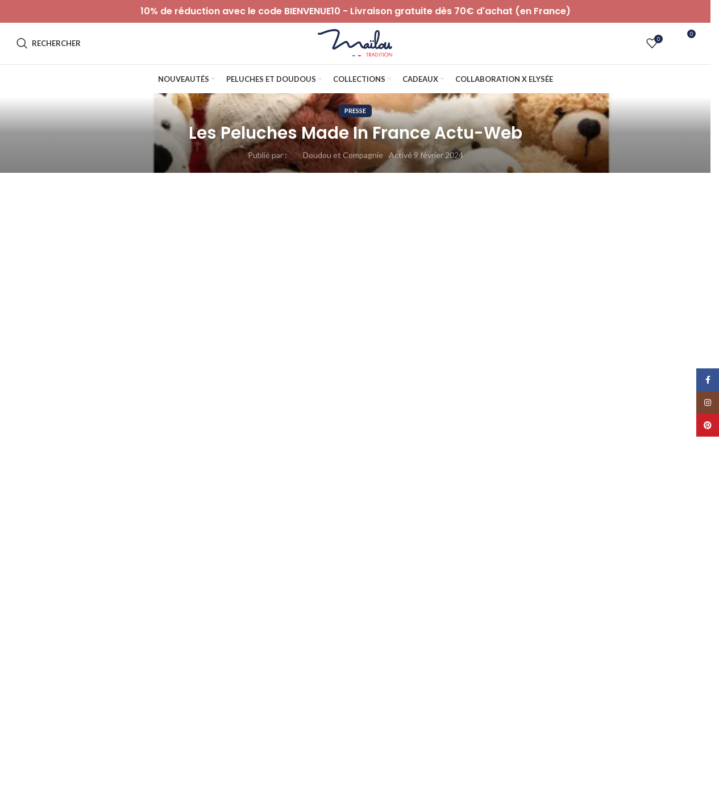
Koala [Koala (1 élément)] (37, 608)
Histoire (378, 720)
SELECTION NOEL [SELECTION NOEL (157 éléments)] (441, 608)
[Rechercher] (48, 52)
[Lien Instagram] (707, 402)
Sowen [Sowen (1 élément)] (39, 625)
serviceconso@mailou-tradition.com (79, 726)
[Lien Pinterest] (707, 425)
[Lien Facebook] (707, 379)
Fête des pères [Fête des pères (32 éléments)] (493, 590)
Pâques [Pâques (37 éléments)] (319, 608)
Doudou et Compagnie (343, 172)
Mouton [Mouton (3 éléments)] (222, 608)
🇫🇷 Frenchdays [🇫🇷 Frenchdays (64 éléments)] (196, 625)
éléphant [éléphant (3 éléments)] (132, 625)
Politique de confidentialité (238, 701)
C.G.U (200, 740)
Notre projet (386, 701)
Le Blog (551, 681)
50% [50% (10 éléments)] (167, 590)
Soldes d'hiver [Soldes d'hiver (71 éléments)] (571, 608)
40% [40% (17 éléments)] (124, 590)
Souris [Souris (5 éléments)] (630, 608)
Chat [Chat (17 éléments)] (307, 590)
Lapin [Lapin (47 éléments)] (81, 608)
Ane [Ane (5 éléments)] (208, 590)
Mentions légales (220, 760)
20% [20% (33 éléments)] (37, 590)
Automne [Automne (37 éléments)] (256, 590)
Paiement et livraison (227, 681)
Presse (355, 128)
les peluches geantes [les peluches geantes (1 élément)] (150, 608)
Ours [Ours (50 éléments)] (270, 608)
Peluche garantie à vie (403, 740)
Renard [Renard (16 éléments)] (371, 608)
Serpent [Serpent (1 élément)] (510, 608)
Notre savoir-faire (395, 681)
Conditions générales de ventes (247, 720)
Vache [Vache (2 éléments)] (84, 625)
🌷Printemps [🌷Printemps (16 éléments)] (269, 625)
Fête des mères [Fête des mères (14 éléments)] (416, 590)
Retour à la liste (355, 278)
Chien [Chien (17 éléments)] (353, 590)
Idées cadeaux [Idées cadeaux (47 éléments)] (631, 590)
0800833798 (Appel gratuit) (65, 736)
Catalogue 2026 (392, 779)
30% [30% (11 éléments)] (80, 590)
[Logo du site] (355, 51)
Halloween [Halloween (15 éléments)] (562, 590)
